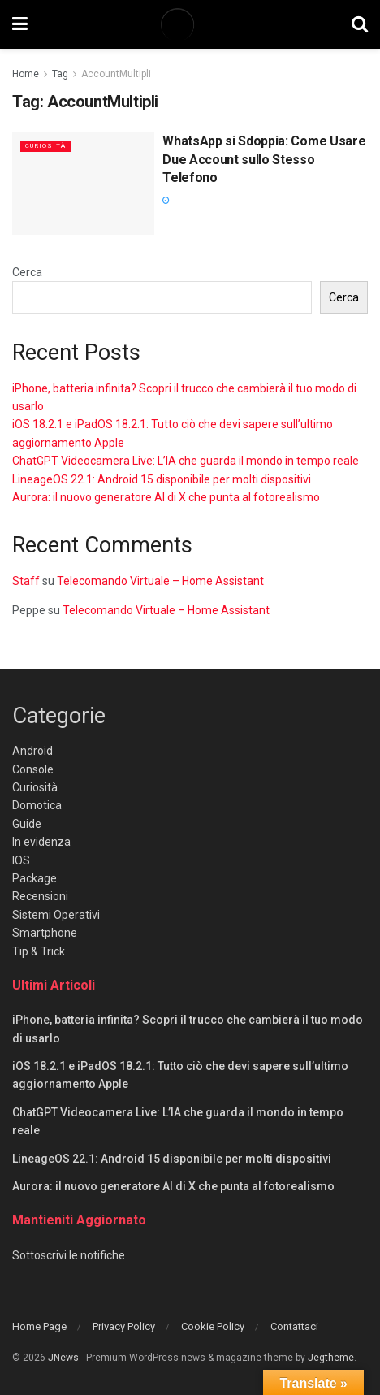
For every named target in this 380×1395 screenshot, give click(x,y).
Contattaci (294, 1326)
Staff (26, 580)
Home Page (39, 1326)
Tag (60, 74)
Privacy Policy (124, 1326)
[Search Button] (360, 24)
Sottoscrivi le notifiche (68, 1255)
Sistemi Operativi (56, 914)
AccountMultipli (116, 74)
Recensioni (40, 896)
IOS (21, 860)
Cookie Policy (212, 1326)
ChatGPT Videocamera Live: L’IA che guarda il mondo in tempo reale (185, 460)
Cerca (27, 272)
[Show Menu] (20, 24)
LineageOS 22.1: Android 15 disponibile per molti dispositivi (161, 479)
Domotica (37, 805)
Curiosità (45, 145)
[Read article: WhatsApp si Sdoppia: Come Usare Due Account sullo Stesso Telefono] (83, 183)
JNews (63, 1357)
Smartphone (44, 932)
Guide (26, 823)
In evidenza (41, 841)
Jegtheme (331, 1357)
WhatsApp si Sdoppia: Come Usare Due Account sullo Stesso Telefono (263, 159)
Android (32, 750)
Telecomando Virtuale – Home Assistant (160, 580)
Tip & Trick (38, 951)
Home (25, 74)
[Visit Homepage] (189, 24)
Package (34, 878)
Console (33, 769)
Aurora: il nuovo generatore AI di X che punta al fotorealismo (166, 497)
